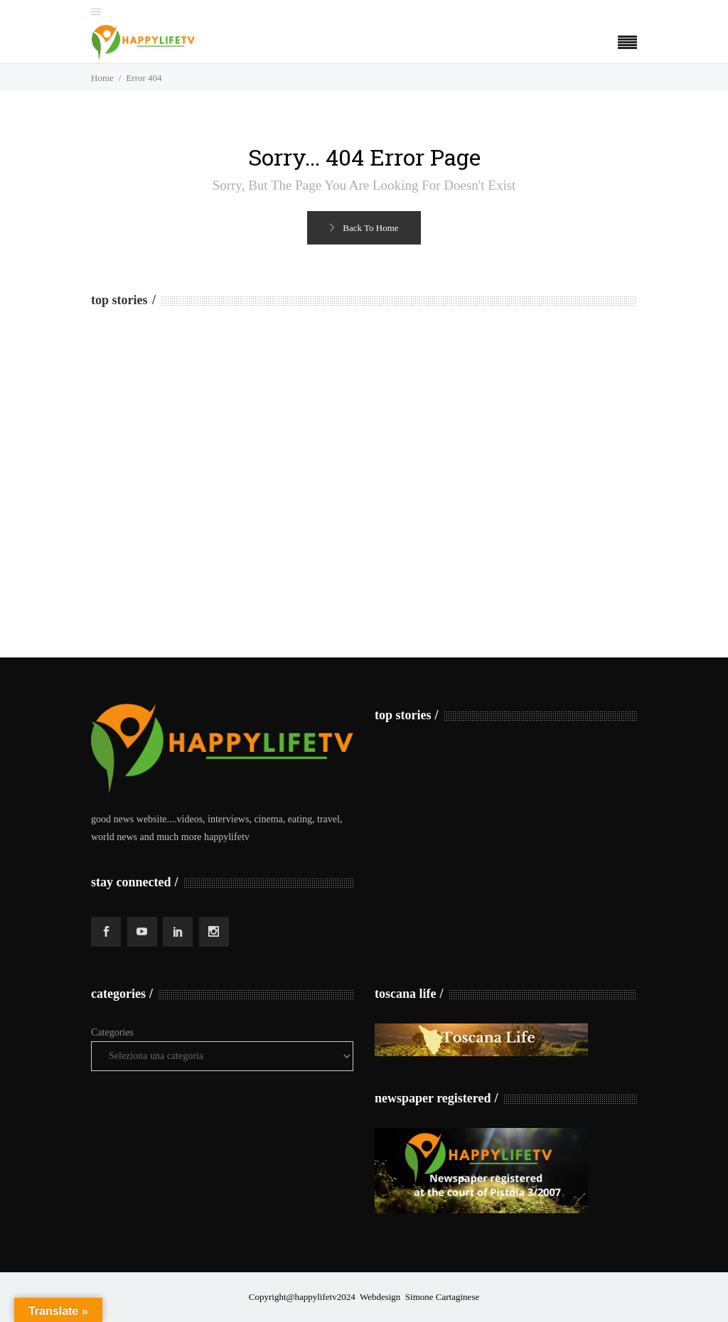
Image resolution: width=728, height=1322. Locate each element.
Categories (112, 1032)
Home (102, 77)
